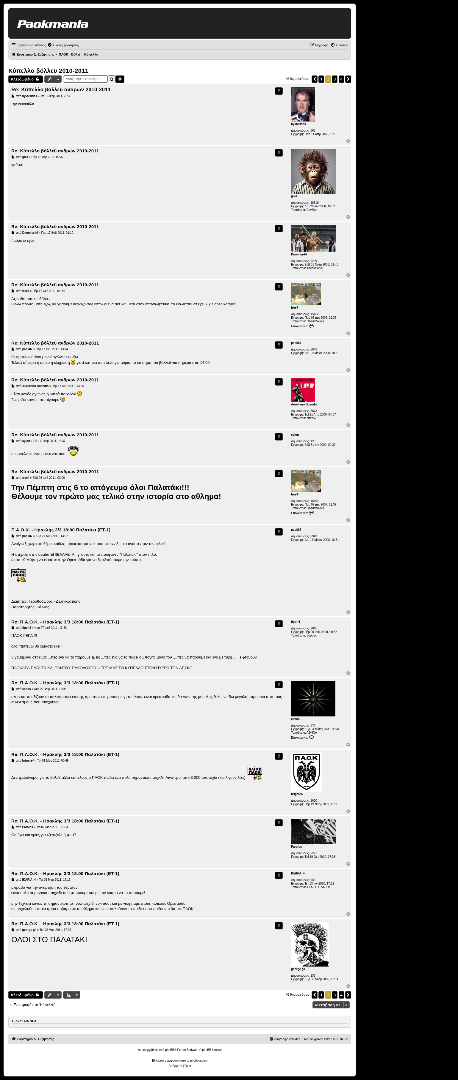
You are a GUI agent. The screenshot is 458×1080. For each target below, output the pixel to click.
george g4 (298, 969)
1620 (313, 800)
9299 (313, 261)
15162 (314, 314)
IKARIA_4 (298, 873)
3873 (313, 411)
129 (312, 441)
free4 (294, 307)
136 (312, 975)
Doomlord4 (299, 254)
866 (312, 130)
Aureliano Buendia (304, 404)
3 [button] (335, 79)
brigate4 (297, 794)
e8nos (295, 719)
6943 (313, 349)
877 (312, 725)
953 (312, 880)
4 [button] (341, 79)
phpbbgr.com (198, 1060)
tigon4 (295, 621)
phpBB (169, 1049)
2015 (313, 628)
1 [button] (321, 79)
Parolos (296, 846)
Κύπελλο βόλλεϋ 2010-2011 (48, 70)
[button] (315, 79)
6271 (313, 853)
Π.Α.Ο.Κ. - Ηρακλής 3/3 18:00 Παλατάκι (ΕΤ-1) (60, 529)
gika (294, 196)
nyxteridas (298, 124)
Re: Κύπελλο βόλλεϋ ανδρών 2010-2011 (61, 89)
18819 (314, 202)
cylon (295, 434)
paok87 (296, 343)
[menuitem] (63, 45)
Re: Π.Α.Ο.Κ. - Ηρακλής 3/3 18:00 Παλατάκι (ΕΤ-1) (65, 621)
